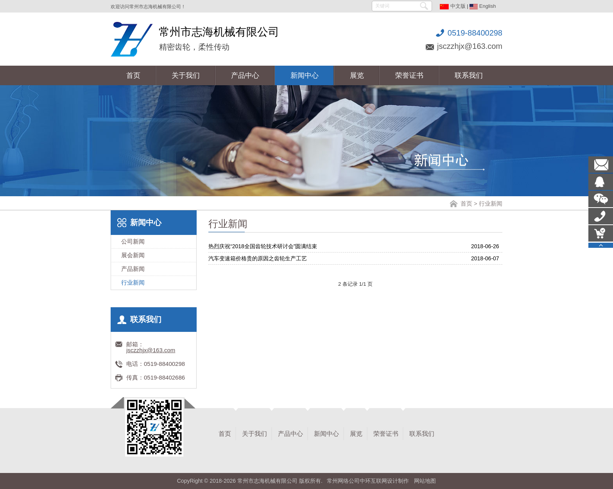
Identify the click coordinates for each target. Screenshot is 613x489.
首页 (466, 203)
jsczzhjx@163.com (469, 46)
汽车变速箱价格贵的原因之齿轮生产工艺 (257, 258)
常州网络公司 (343, 481)
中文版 (453, 6)
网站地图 (425, 481)
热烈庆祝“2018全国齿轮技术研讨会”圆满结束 (262, 246)
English (483, 6)
